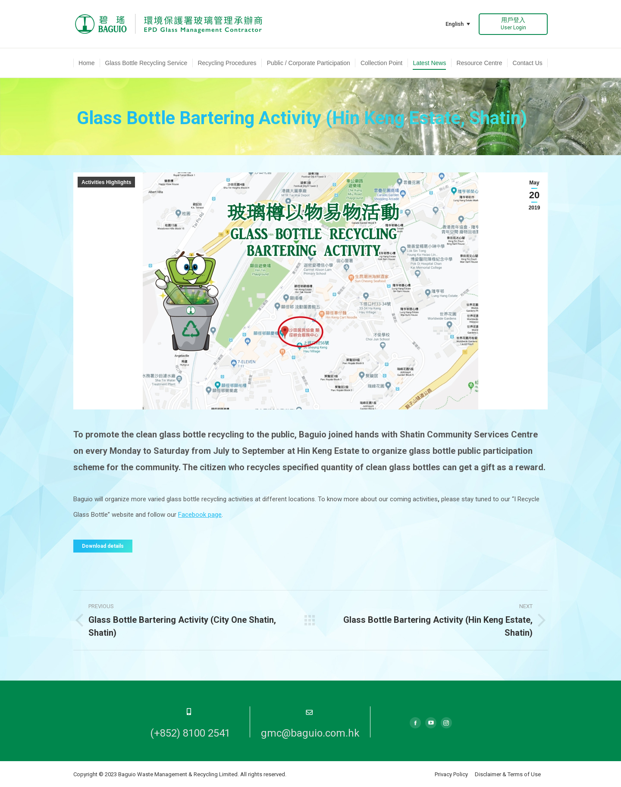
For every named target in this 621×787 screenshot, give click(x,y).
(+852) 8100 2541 (190, 733)
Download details (103, 546)
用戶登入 (513, 23)
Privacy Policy (451, 774)
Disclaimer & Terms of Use (508, 774)
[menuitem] (86, 63)
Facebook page (200, 514)
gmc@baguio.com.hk (310, 733)
